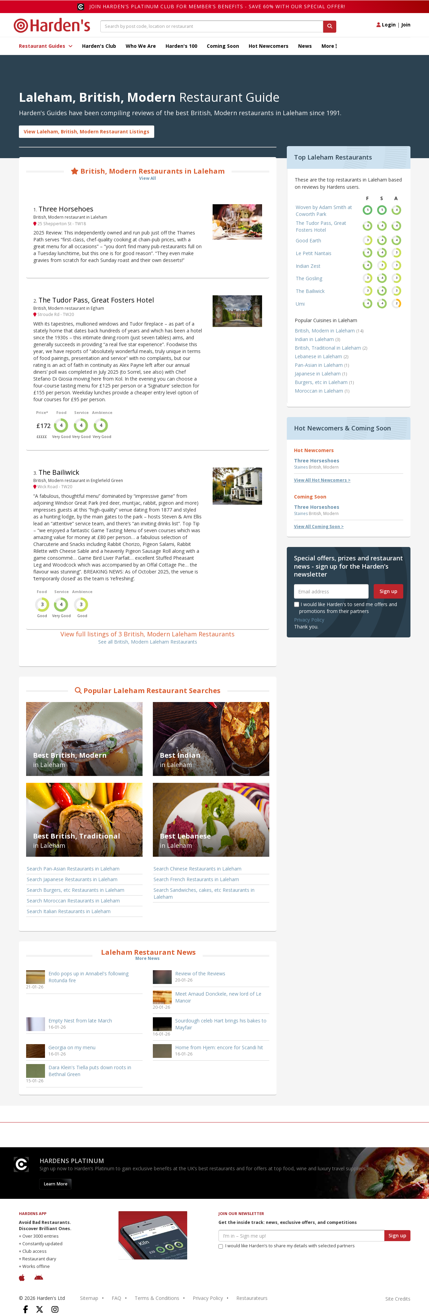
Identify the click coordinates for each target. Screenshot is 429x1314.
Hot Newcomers (269, 46)
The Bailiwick (58, 472)
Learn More (55, 1184)
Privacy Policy (309, 619)
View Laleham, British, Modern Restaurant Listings (86, 131)
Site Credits (397, 1298)
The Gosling (309, 278)
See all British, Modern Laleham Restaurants (147, 641)
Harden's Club (99, 46)
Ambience (102, 412)
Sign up (388, 591)
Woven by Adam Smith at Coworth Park (324, 210)
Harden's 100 (181, 46)
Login (386, 24)
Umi (300, 303)
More (329, 46)
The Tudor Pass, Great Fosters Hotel (96, 300)
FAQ (116, 1298)
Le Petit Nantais (313, 253)
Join (405, 24)
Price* (42, 412)
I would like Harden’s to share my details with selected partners (286, 1246)
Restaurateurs (252, 1298)
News (305, 46)
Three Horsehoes (65, 208)
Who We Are (141, 46)
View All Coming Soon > (319, 526)
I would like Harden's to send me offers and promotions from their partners (345, 607)
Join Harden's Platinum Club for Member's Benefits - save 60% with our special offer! (217, 6)
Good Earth (308, 240)
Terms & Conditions (157, 1298)
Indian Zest (308, 266)
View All (147, 178)
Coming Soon (223, 46)
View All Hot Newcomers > (322, 480)
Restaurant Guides (45, 46)
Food (61, 412)
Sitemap (89, 1298)
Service (81, 412)
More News (147, 958)
